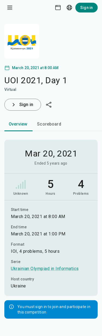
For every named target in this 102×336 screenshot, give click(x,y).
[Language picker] (69, 7)
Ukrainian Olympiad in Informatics (45, 268)
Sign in (86, 7)
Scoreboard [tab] (49, 124)
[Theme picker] (57, 7)
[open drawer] (9, 7)
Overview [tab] (18, 124)
